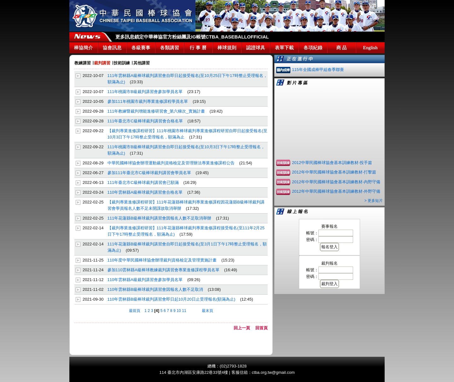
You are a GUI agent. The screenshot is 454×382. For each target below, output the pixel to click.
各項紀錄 (313, 47)
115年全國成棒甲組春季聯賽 (318, 69)
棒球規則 (227, 47)
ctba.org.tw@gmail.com (273, 372)
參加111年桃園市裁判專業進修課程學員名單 (148, 101)
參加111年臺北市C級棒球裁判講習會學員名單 (149, 172)
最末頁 (207, 311)
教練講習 (82, 63)
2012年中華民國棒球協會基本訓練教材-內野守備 (336, 181)
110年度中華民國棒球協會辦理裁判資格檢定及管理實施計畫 (162, 260)
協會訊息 (112, 47)
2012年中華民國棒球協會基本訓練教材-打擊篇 (334, 172)
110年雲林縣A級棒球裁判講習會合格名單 (145, 192)
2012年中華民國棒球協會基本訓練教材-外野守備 (336, 191)
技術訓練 (122, 63)
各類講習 (169, 47)
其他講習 (141, 63)
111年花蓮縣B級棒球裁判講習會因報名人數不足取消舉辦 (159, 218)
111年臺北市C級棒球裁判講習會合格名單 (145, 121)
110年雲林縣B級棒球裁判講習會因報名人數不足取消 (155, 289)
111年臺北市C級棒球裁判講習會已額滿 (143, 182)
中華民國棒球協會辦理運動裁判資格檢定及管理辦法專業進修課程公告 (171, 163)
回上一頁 (244, 328)
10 (179, 311)
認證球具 (255, 47)
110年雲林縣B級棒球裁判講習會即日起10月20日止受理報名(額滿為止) (172, 299)
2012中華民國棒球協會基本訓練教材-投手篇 (332, 162)
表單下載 (284, 47)
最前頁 (134, 311)
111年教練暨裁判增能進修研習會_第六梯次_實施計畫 (156, 111)
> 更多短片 (373, 200)
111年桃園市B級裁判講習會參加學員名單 (145, 91)
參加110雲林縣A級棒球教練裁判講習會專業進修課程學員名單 (163, 269)
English (370, 47)
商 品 (341, 47)
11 (184, 311)
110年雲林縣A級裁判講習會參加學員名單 (145, 279)
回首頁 (261, 328)
